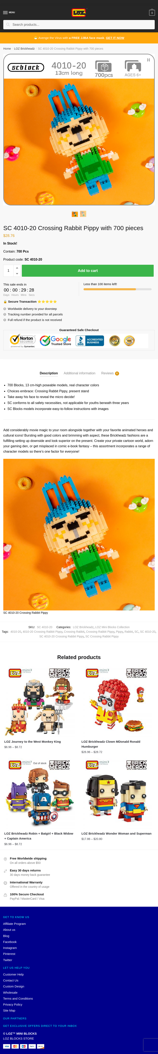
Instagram (10, 948)
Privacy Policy (12, 1004)
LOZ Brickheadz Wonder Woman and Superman (116, 833)
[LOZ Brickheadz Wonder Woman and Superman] (116, 793)
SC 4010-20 (148, 631)
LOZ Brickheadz (24, 48)
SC (136, 631)
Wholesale (10, 992)
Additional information (79, 373)
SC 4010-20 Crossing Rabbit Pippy (61, 636)
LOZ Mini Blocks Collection (112, 627)
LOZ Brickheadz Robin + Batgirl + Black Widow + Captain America (38, 836)
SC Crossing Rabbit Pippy (102, 636)
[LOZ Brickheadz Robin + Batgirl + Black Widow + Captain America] (39, 793)
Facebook (10, 942)
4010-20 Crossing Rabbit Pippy (42, 631)
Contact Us (10, 980)
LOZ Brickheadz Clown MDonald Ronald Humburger (110, 744)
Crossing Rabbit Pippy (100, 631)
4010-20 (15, 631)
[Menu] (5, 12)
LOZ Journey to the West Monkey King (32, 741)
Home (7, 48)
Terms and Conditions (18, 998)
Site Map (9, 1010)
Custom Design (13, 986)
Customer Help (13, 974)
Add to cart (88, 270)
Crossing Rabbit (74, 631)
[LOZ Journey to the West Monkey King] (39, 701)
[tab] (49, 369)
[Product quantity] (8, 271)
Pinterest (9, 954)
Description (49, 373)
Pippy (119, 631)
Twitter (7, 960)
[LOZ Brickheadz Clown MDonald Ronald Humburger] (116, 701)
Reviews (107, 373)
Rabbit (128, 631)
